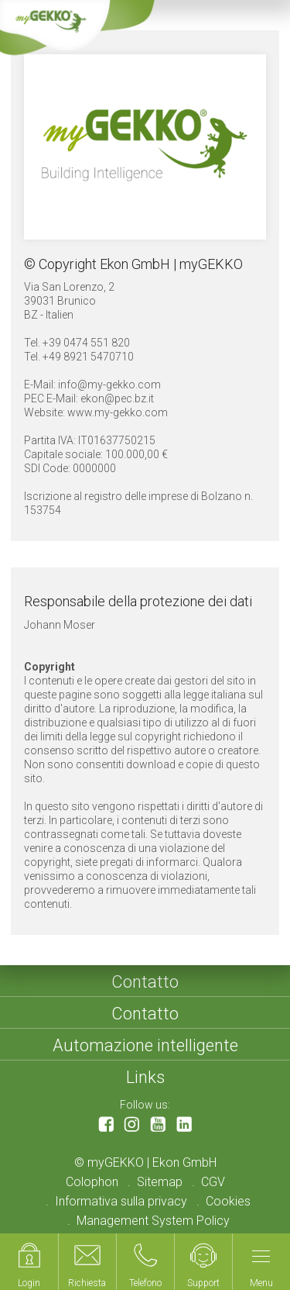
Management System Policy (153, 1220)
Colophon (92, 1181)
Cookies (228, 1201)
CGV (213, 1181)
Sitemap (160, 1181)
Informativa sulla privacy (121, 1201)
